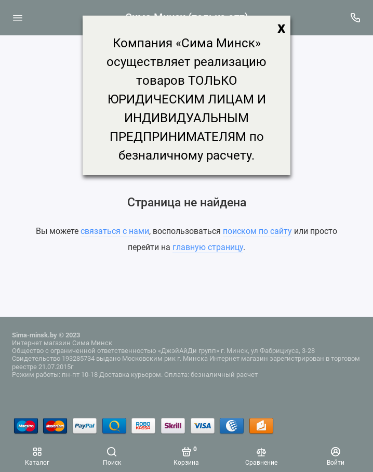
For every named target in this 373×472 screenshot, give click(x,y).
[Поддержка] (356, 17)
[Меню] (17, 17)
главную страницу (207, 247)
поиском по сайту (257, 231)
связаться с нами (115, 231)
